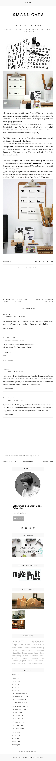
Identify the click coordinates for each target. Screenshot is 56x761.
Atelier (34, 644)
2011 (15, 739)
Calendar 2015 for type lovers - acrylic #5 (15, 301)
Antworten (8, 328)
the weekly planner (21, 702)
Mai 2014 (18, 719)
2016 (15, 684)
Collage (24, 653)
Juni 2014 (18, 716)
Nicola (6, 314)
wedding (14, 663)
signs (25, 663)
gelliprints (23, 661)
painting (30, 661)
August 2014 (19, 710)
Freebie (41, 661)
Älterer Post (46, 462)
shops (42, 655)
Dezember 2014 (20, 694)
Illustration (27, 650)
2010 (15, 742)
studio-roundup (37, 647)
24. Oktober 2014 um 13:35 (14, 317)
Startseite (28, 462)
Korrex (26, 647)
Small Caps (23, 757)
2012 (15, 735)
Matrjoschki (9, 338)
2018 (15, 678)
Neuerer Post (9, 462)
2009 (15, 745)
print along (39, 663)
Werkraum (40, 650)
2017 (15, 681)
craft (14, 647)
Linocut (30, 653)
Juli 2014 (18, 713)
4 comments (7, 262)
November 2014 (20, 697)
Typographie (28, 31)
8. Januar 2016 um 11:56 (13, 400)
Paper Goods (39, 653)
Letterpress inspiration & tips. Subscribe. (27, 507)
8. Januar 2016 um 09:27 (13, 371)
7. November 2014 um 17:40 (14, 340)
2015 (15, 688)
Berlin (28, 644)
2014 (15, 691)
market (25, 655)
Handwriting (33, 29)
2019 (15, 675)
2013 (15, 732)
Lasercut (20, 663)
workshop (15, 658)
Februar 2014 (19, 725)
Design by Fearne (36, 757)
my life (41, 644)
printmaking (16, 653)
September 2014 (20, 706)
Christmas (34, 655)
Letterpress (18, 641)
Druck (14, 650)
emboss (33, 663)
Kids (29, 663)
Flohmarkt (25, 658)
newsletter (6, 177)
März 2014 (18, 722)
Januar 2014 (19, 728)
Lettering (46, 29)
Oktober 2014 (20, 700)
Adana (19, 647)
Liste (34, 152)
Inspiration (18, 644)
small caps (9, 398)
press (36, 661)
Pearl (42, 658)
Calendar (20, 29)
